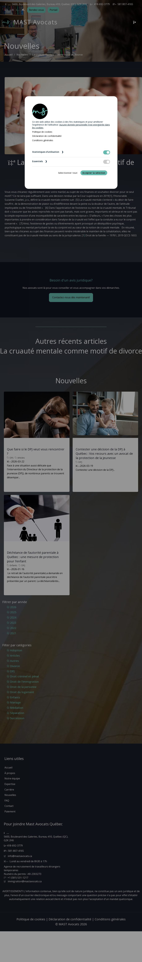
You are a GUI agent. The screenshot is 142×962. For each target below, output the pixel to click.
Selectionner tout (68, 172)
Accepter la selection (93, 172)
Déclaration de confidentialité (46, 135)
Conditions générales (42, 140)
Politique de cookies (42, 131)
